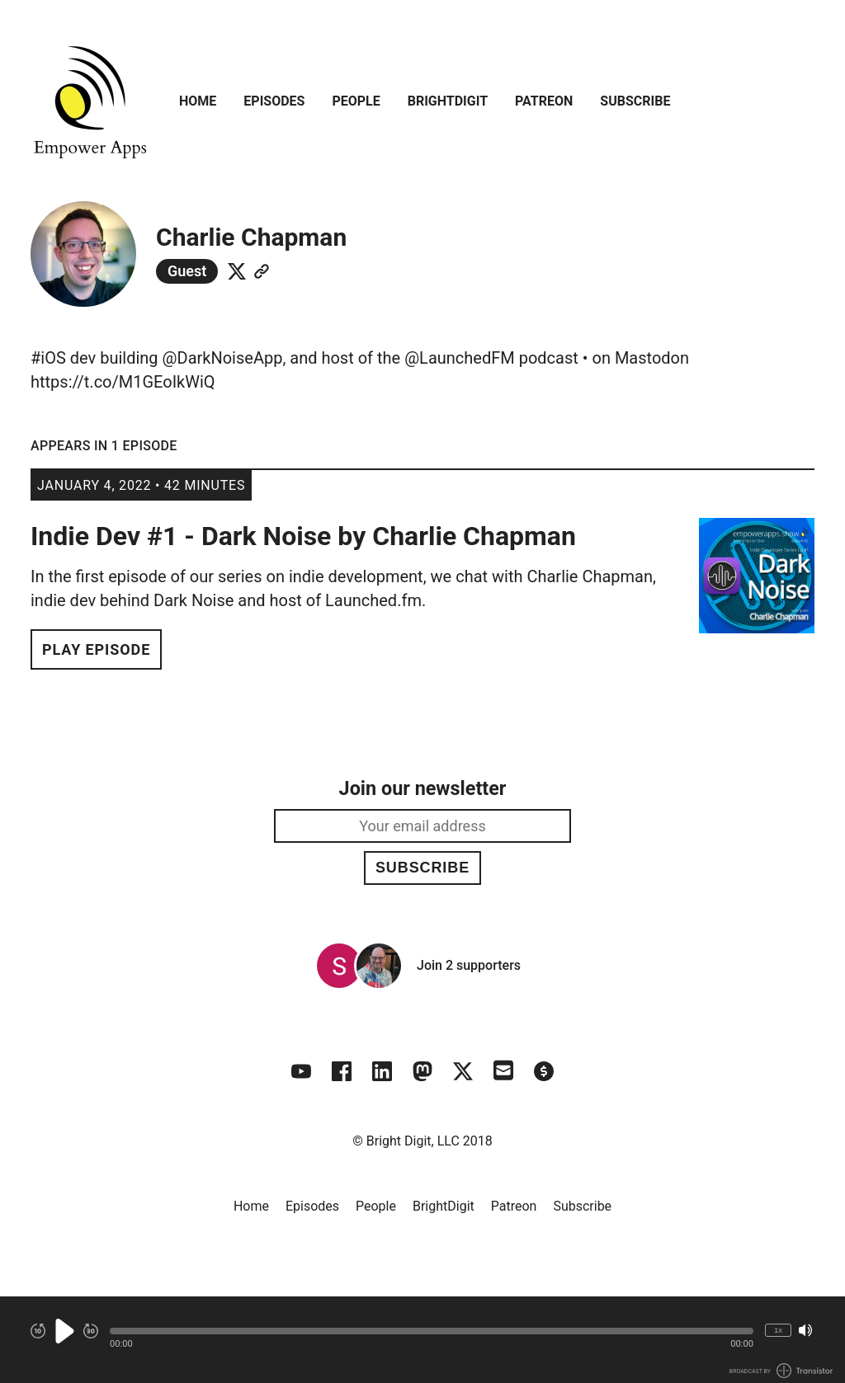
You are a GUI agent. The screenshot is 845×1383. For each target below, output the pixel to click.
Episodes (273, 101)
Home (197, 101)
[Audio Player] (422, 1339)
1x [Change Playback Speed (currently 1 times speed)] (778, 1329)
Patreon (544, 101)
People (356, 101)
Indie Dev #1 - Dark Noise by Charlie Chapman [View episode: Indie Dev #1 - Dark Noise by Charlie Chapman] (303, 536)
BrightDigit (448, 101)
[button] (431, 1331)
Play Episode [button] (96, 649)
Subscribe (635, 101)
